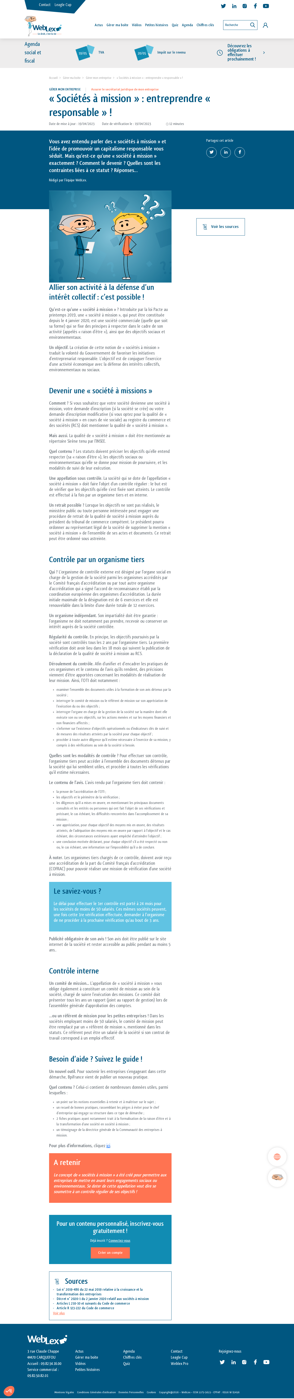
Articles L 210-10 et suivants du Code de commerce (93, 1304)
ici (108, 1146)
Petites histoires (156, 25)
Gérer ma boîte (117, 25)
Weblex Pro (179, 1364)
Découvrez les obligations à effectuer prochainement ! (242, 53)
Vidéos (136, 25)
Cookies (151, 1392)
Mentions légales (64, 1392)
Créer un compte (110, 1253)
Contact (44, 5)
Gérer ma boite (72, 78)
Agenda (187, 25)
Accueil (53, 78)
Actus (99, 25)
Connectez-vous (119, 1241)
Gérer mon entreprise (98, 78)
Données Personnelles (131, 1392)
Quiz (175, 25)
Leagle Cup (63, 5)
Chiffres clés (205, 25)
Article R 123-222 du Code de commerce (85, 1308)
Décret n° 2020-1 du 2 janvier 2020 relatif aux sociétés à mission (103, 1299)
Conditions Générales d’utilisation (96, 1392)
